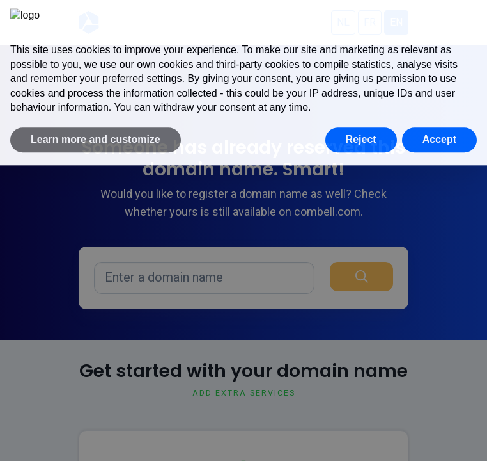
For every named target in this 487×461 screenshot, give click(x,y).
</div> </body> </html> (243, 230)
